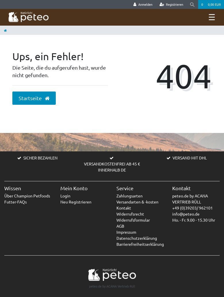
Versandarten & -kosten (137, 201)
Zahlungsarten (129, 195)
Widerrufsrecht (130, 213)
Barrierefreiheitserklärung (140, 244)
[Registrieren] (171, 4)
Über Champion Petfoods (27, 195)
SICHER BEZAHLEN (40, 157)
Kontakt (123, 207)
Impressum (126, 232)
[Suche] (192, 4)
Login (65, 195)
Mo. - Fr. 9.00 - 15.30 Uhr (193, 219)
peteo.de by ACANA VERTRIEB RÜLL (190, 198)
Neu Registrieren (75, 201)
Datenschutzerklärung (136, 238)
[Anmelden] (143, 4)
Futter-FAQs (15, 201)
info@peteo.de (186, 213)
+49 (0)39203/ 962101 (192, 207)
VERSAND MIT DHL (190, 157)
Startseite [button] (34, 98)
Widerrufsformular (133, 219)
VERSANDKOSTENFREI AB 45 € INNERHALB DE (112, 166)
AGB (120, 226)
